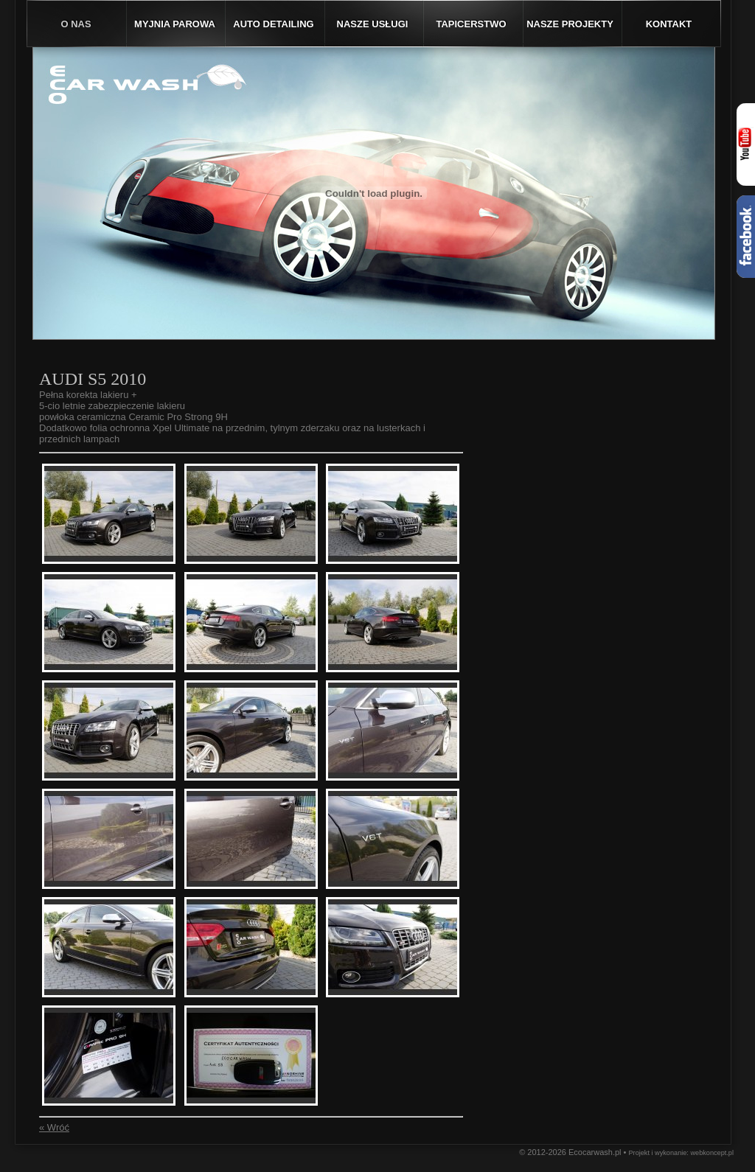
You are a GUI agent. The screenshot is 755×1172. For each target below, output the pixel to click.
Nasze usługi (372, 23)
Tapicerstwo (471, 23)
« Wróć (54, 1127)
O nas (75, 23)
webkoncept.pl (712, 1153)
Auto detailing (273, 23)
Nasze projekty (569, 23)
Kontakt (669, 23)
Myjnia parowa (174, 23)
